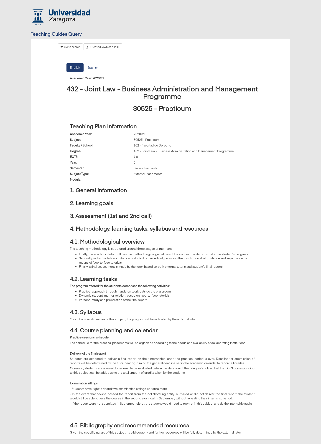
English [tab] (75, 68)
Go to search (70, 47)
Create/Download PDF (103, 47)
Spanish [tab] (93, 68)
